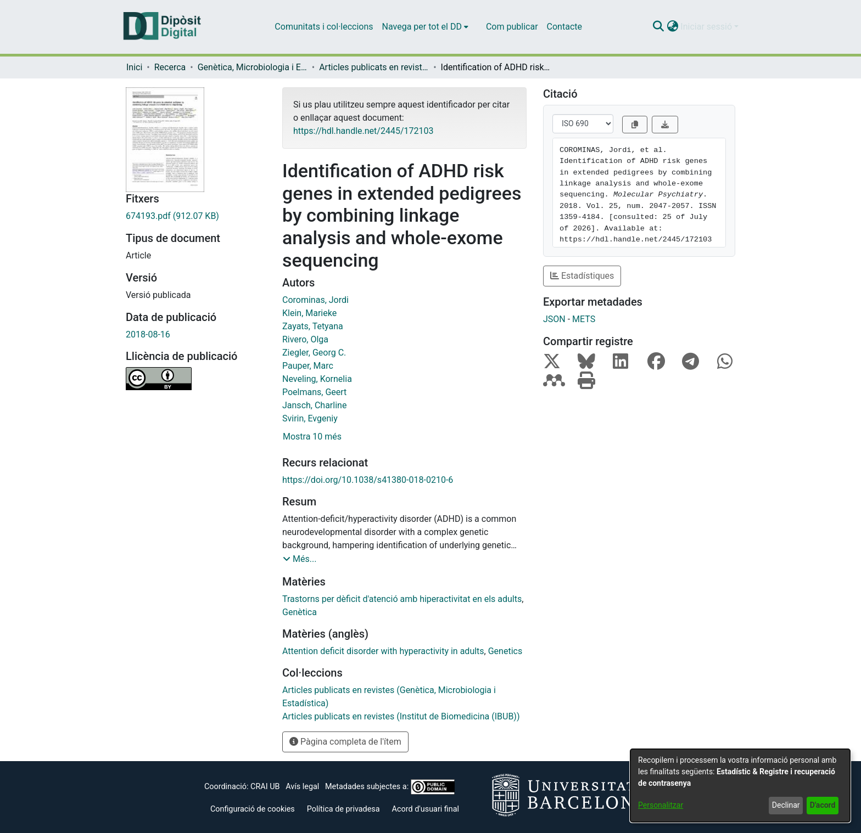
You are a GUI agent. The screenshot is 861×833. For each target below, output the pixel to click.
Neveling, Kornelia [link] (317, 379)
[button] (658, 26)
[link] (196, 216)
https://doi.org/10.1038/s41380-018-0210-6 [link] (367, 480)
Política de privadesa (343, 809)
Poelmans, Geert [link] (314, 392)
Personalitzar (660, 805)
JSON (554, 319)
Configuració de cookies (252, 809)
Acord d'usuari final (426, 809)
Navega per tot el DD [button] (422, 26)
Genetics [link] (505, 651)
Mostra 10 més (312, 436)
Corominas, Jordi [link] (315, 300)
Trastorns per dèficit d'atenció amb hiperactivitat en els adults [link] (402, 599)
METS (583, 319)
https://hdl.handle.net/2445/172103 (363, 131)
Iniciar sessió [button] (707, 26)
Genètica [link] (299, 612)
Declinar (786, 805)
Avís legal (302, 786)
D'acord (823, 805)
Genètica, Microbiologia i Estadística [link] (253, 67)
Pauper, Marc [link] (307, 366)
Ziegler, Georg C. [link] (314, 352)
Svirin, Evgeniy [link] (310, 418)
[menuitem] (425, 27)
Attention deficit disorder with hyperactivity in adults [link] (383, 651)
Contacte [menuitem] (564, 26)
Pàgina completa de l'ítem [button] (345, 741)
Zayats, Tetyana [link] (312, 326)
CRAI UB (264, 786)
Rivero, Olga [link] (305, 339)
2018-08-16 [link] (148, 334)
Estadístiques (582, 276)
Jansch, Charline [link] (314, 405)
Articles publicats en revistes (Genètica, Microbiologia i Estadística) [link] (374, 67)
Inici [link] (134, 67)
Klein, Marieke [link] (309, 313)
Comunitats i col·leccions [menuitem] (324, 26)
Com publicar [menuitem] (512, 26)
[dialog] (740, 785)
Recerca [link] (170, 67)
